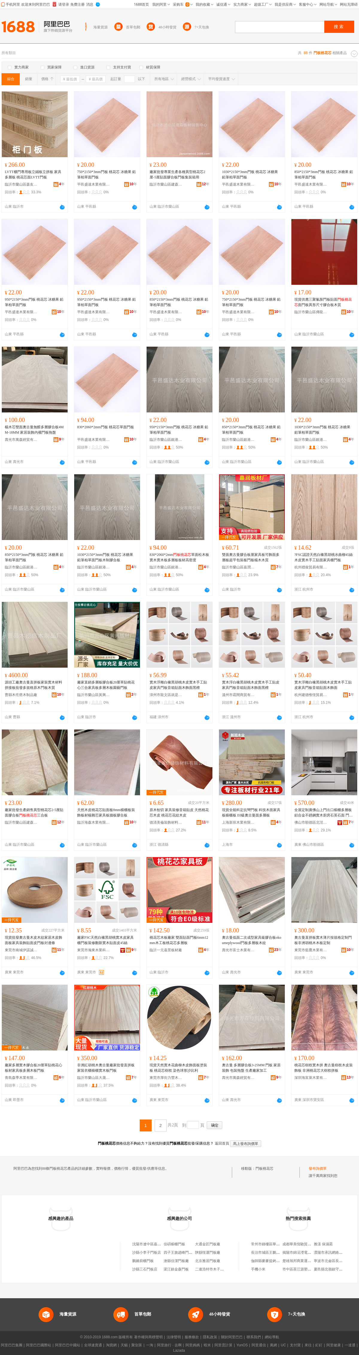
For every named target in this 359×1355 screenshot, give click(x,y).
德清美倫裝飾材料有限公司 (166, 822)
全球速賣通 (93, 1345)
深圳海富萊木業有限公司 (310, 1078)
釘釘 (319, 1345)
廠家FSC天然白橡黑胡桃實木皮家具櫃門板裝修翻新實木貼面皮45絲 (105, 940)
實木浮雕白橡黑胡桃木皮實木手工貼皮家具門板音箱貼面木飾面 (323, 685)
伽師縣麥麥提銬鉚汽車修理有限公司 (279, 1261)
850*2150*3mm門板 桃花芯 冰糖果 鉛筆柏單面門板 (323, 174)
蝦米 (207, 1345)
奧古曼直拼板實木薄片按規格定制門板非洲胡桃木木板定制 (323, 940)
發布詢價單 (318, 1168)
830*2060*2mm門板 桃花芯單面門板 (105, 427)
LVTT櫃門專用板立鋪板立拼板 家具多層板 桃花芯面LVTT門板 (33, 174)
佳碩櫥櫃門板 (174, 1244)
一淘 (149, 1345)
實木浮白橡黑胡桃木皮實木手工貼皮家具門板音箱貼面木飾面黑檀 (250, 685)
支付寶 (295, 1345)
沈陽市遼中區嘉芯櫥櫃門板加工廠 (159, 1244)
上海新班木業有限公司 (238, 822)
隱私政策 (210, 1337)
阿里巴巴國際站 (38, 1345)
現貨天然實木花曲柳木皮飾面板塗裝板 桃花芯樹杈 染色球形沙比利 (178, 1068)
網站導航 (272, 1337)
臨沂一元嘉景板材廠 (166, 950)
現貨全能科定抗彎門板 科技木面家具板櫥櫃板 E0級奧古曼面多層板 (251, 812)
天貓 (124, 1345)
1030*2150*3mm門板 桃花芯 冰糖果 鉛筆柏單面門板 (250, 174)
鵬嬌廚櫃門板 (143, 1261)
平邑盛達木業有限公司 (93, 184)
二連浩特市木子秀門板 (213, 1269)
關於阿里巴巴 (232, 1337)
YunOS (242, 1345)
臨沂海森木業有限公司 (93, 822)
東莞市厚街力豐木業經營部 (166, 1078)
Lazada (179, 1350)
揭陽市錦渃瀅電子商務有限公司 (307, 1252)
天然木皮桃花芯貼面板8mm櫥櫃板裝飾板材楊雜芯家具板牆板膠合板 (106, 812)
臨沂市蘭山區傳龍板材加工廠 (310, 312)
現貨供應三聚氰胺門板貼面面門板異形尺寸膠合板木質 (323, 302)
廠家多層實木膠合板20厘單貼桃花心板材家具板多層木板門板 (33, 1068)
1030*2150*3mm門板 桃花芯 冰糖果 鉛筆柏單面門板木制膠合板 (105, 557)
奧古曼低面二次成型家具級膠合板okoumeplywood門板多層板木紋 (251, 940)
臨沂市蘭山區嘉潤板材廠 (238, 567)
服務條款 (192, 1337)
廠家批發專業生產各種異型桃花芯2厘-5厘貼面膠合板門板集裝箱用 (177, 174)
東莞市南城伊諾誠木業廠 (21, 950)
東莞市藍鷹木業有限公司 (310, 950)
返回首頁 (222, 1143)
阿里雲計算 (223, 1345)
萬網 (273, 1345)
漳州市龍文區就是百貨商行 (166, 695)
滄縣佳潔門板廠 (176, 1261)
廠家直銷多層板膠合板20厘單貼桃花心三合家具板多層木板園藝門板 (106, 685)
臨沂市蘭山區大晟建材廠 (93, 1078)
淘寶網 (111, 1345)
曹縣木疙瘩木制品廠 (21, 695)
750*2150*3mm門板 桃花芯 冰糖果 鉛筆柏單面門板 (106, 174)
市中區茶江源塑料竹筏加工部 (305, 1269)
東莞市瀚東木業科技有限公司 (93, 950)
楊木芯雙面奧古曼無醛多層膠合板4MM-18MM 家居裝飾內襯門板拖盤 (34, 430)
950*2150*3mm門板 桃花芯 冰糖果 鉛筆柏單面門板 (34, 302)
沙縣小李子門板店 (146, 1252)
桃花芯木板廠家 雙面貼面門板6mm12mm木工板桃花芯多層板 (179, 940)
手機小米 (258, 1269)
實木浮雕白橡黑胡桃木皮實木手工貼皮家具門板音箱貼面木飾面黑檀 (178, 685)
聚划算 (136, 1345)
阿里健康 (333, 1345)
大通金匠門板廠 (207, 1244)
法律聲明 (174, 1337)
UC (283, 1345)
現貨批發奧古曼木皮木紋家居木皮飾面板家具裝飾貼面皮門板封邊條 (33, 940)
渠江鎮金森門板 (176, 1269)
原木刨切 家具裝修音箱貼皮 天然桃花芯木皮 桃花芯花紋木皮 (179, 812)
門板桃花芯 (264, 1168)
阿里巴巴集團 (11, 1345)
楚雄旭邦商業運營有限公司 (303, 1261)
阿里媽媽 (192, 1345)
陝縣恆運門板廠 (207, 1252)
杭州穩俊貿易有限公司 (310, 567)
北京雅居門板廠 (207, 1261)
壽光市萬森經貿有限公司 (21, 440)
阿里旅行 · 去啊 (169, 1345)
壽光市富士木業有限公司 (238, 950)
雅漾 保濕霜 (323, 1244)
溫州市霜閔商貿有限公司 (238, 695)
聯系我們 (254, 1337)
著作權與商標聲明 (148, 1337)
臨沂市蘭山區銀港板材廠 (166, 440)
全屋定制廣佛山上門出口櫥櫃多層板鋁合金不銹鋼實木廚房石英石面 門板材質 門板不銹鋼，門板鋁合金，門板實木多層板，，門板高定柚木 (323, 813)
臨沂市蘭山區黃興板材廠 (93, 695)
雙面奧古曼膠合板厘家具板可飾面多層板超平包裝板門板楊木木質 (250, 557)
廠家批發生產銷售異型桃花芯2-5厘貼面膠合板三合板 (34, 812)
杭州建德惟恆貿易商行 (310, 695)
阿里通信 (259, 1345)
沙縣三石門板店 (144, 1269)
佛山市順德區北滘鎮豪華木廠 (310, 822)
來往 (308, 1345)
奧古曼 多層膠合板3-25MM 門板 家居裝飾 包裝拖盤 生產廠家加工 (251, 1068)
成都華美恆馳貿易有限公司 (303, 1244)
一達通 (350, 1345)
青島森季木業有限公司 (21, 1078)
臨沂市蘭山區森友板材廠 (21, 184)
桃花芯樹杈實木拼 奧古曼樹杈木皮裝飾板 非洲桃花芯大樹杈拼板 (323, 1068)
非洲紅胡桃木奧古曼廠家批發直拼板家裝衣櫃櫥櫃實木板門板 (106, 1068)
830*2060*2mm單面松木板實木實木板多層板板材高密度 (179, 557)
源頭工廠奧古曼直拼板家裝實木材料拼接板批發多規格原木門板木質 (33, 685)
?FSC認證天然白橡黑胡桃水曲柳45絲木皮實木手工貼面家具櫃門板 (323, 557)
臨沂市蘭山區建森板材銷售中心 (166, 184)
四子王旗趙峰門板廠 (180, 1252)
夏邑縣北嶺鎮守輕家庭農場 (335, 1269)
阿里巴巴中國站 (67, 1345)
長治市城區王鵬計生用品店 (272, 1252)
